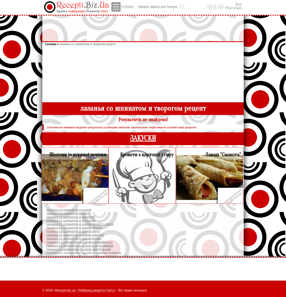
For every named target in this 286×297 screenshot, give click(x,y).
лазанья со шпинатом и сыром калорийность (79, 242)
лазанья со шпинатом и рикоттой (70, 217)
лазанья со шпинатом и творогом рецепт (87, 44)
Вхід (239, 4)
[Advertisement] (143, 26)
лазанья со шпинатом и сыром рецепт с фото (79, 224)
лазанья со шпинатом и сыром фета (73, 231)
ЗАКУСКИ (143, 138)
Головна (50, 44)
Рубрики (122, 7)
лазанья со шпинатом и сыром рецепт (74, 227)
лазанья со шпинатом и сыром (68, 209)
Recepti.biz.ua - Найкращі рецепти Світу (84, 290)
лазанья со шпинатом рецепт (67, 213)
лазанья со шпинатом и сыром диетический (78, 249)
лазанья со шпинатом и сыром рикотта (74, 235)
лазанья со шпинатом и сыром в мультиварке (79, 245)
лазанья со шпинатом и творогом (70, 220)
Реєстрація (233, 7)
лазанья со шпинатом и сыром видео (73, 238)
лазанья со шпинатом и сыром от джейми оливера (83, 253)
